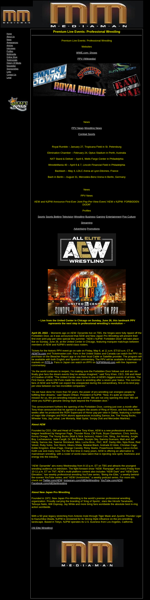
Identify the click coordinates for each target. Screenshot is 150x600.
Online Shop (12, 57)
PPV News (78, 128)
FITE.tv (49, 362)
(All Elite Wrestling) (42, 527)
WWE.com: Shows (86, 52)
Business (90, 216)
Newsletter (11, 66)
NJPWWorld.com (105, 362)
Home (9, 34)
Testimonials (12, 60)
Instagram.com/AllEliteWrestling (81, 480)
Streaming (86, 222)
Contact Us (11, 75)
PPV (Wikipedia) (86, 58)
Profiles (10, 51)
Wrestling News (93, 128)
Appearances (12, 42)
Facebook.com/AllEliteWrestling (49, 483)
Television (67, 216)
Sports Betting (54, 216)
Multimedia (11, 54)
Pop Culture (129, 216)
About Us (11, 37)
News (9, 40)
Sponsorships (12, 69)
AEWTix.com (39, 353)
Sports (41, 216)
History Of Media (14, 63)
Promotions (93, 228)
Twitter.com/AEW (52, 480)
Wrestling (79, 216)
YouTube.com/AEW (111, 480)
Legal (9, 78)
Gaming (100, 216)
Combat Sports (86, 134)
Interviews (11, 48)
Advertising (80, 228)
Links (9, 72)
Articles (10, 45)
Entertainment (114, 216)
